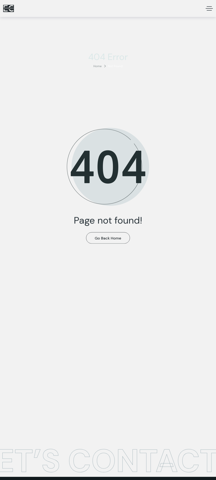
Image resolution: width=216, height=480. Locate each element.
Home (97, 66)
